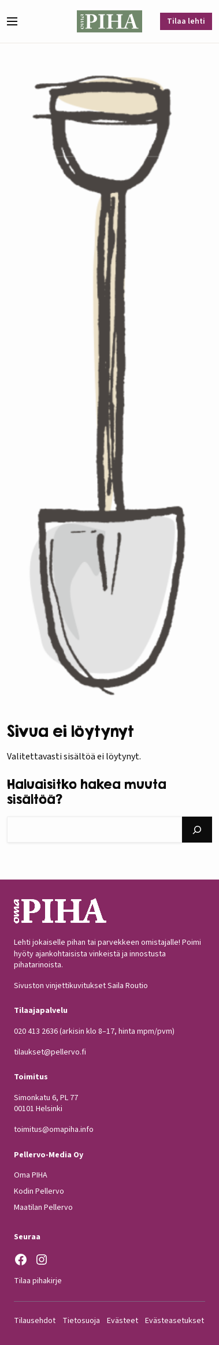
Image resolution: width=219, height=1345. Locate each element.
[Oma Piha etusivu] (109, 21)
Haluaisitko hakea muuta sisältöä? (86, 792)
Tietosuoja (81, 1321)
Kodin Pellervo (39, 1191)
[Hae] (197, 830)
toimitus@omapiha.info (54, 1129)
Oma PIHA (30, 1175)
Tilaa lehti (186, 21)
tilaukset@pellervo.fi (50, 1052)
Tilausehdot (34, 1321)
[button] (17, 21)
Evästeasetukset (174, 1321)
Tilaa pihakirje (38, 1281)
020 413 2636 (36, 1031)
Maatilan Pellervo (43, 1207)
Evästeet (122, 1321)
